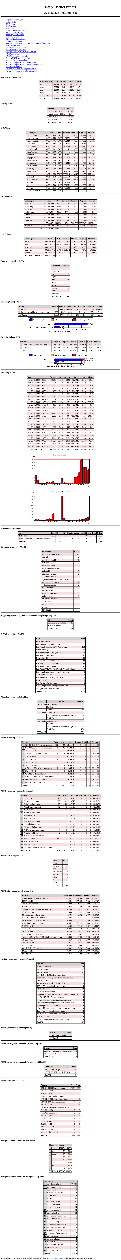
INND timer (10, 24)
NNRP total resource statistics (17, 56)
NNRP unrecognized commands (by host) (21, 62)
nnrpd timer (10, 28)
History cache (11, 22)
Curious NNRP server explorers (18, 58)
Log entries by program (15, 20)
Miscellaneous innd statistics (16, 47)
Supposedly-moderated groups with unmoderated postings (28, 43)
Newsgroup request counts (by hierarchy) (21, 69)
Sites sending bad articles (15, 39)
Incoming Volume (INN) (15, 35)
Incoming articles (12, 37)
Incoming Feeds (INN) (14, 33)
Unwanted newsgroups (14, 41)
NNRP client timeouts (14, 67)
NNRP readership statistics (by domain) (21, 52)
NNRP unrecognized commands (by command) (23, 64)
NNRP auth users (12, 54)
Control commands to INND (16, 30)
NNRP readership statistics (16, 50)
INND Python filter (13, 45)
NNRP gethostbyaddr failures (17, 60)
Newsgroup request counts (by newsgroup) (22, 71)
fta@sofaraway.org (57, 1258)
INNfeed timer (11, 26)
